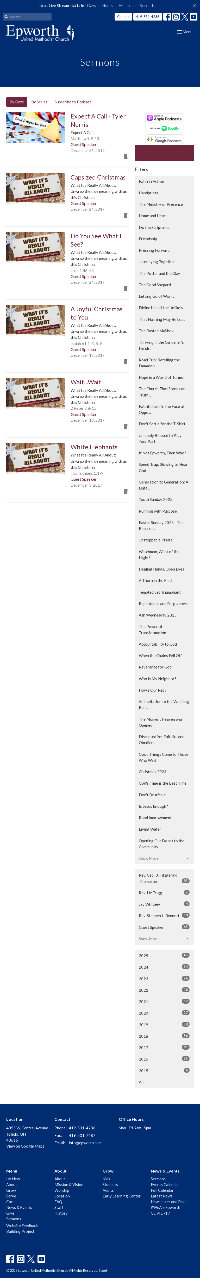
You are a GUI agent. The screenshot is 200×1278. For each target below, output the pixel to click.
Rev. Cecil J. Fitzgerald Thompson (164, 878)
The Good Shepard (155, 284)
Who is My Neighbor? (157, 678)
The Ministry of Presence (161, 204)
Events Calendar (165, 1184)
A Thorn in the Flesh (156, 580)
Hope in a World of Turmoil (162, 377)
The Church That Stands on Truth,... (162, 391)
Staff (58, 1207)
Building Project (20, 1231)
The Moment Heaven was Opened (161, 722)
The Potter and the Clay (159, 273)
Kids (106, 1178)
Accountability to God (158, 644)
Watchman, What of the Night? (159, 554)
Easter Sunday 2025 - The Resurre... (161, 525)
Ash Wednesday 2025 (158, 615)
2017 (164, 1047)
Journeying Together (157, 261)
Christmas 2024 (152, 771)
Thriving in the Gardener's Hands (161, 345)
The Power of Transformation (152, 629)
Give (10, 1213)
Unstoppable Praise (156, 540)
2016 (164, 1058)
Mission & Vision (68, 1184)
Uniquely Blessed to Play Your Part (160, 438)
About (11, 1184)
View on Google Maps (25, 1146)
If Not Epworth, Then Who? (162, 453)
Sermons (13, 1218)
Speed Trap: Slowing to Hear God (163, 467)
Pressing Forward (154, 250)
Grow (11, 1190)
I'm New (13, 1178)
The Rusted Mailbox (156, 330)
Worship (61, 1190)
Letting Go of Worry (156, 296)
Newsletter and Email (169, 1201)
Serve (11, 1196)
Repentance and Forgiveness (164, 603)
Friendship (148, 238)
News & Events (19, 1207)
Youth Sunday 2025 (155, 499)
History (61, 1213)
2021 (164, 1001)
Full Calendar (162, 1190)
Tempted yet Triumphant (160, 592)
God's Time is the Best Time (162, 783)
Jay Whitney (164, 903)
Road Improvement (155, 817)
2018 (164, 1035)
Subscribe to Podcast (73, 102)
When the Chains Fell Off (160, 655)
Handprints (148, 192)
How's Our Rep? (152, 690)
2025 (164, 955)
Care (10, 1201)
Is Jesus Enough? (153, 806)
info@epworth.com (85, 1142)
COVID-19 (160, 1213)
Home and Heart (153, 215)
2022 (164, 989)
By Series (39, 102)
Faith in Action (151, 181)
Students (110, 1184)
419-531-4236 (147, 17)
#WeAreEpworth (165, 1207)
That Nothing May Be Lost (162, 319)
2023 (164, 978)
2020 (164, 1012)
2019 (164, 1024)
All (141, 1082)
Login (105, 1270)
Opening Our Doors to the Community (161, 843)
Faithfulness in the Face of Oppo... (162, 409)
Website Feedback (22, 1225)
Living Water (150, 829)
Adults (108, 1190)
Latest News (161, 1196)
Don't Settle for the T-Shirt (162, 423)
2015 (164, 1070)
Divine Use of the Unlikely (161, 307)
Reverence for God (155, 667)
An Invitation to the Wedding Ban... (164, 704)
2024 (164, 966)
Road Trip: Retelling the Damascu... (159, 362)
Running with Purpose (158, 511)
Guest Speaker (164, 927)
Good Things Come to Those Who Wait (163, 757)
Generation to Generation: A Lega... (163, 485)
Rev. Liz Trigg (164, 892)
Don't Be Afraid (152, 794)
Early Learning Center (122, 1196)
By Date (17, 102)
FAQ (58, 1201)
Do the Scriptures (154, 227)
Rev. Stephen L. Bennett (164, 915)
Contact (123, 17)
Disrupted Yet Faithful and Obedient (161, 739)
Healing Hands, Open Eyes (161, 569)
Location (62, 1196)
